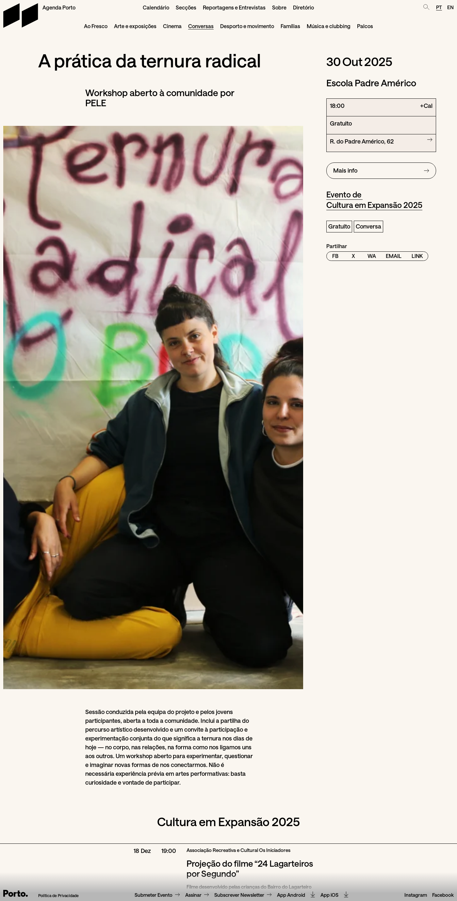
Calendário (156, 7)
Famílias (290, 26)
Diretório (303, 7)
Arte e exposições (135, 26)
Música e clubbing (329, 26)
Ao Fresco (95, 26)
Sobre (279, 7)
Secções (186, 7)
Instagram (415, 895)
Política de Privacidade (58, 895)
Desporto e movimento (247, 26)
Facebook (443, 895)
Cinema (172, 26)
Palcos (365, 26)
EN (450, 7)
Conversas (201, 26)
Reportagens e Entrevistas (234, 7)
